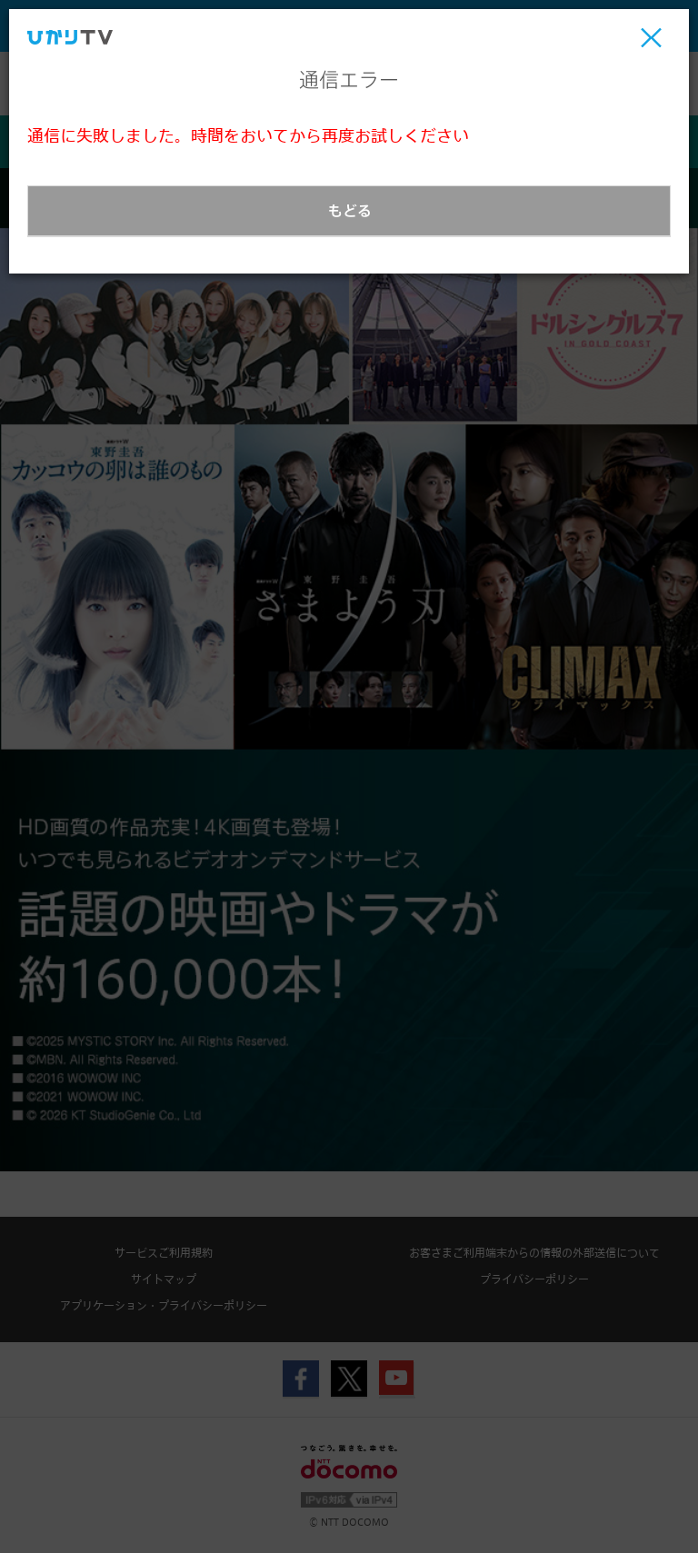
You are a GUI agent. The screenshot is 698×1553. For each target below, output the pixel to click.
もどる (350, 210)
